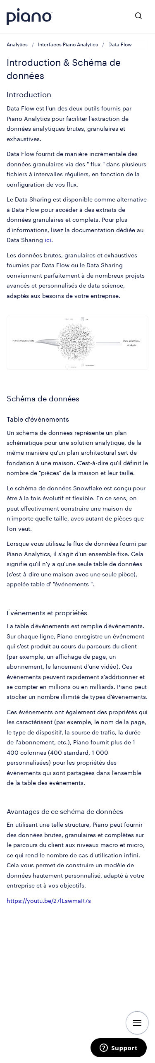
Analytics (17, 44)
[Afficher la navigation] (137, 1023)
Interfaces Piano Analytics (68, 44)
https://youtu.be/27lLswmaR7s (49, 900)
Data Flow (120, 44)
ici (48, 239)
